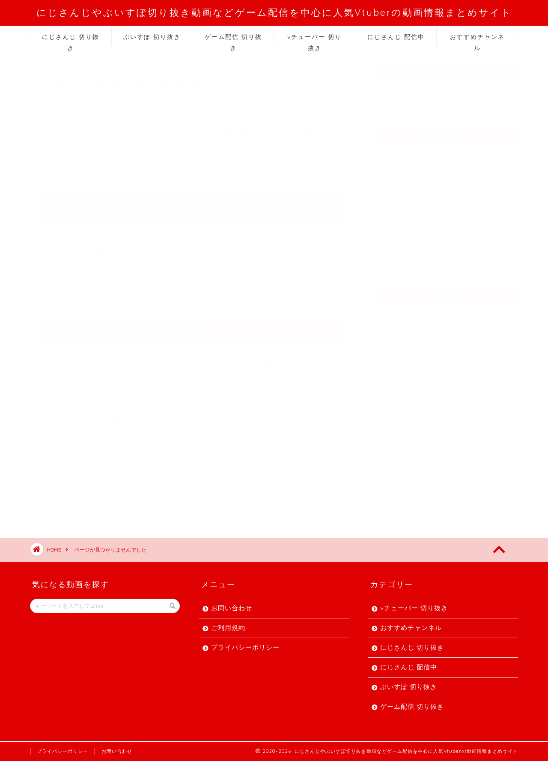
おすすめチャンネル (477, 39)
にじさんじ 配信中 (396, 37)
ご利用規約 (406, 338)
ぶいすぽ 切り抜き (152, 37)
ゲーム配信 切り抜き (233, 39)
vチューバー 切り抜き (314, 39)
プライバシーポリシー (423, 357)
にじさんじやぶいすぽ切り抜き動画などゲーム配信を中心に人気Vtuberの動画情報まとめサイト (274, 12)
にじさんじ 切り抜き (70, 39)
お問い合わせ (409, 318)
